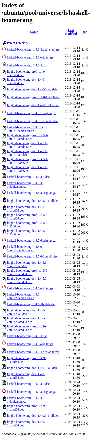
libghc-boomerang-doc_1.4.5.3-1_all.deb (33, 200)
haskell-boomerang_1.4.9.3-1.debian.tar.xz (25, 399)
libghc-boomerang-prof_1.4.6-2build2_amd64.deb (26, 328)
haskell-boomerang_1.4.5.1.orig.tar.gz (31, 113)
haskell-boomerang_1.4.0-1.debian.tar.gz (33, 49)
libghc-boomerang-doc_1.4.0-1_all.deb (32, 89)
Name (34, 32)
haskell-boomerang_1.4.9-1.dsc (27, 336)
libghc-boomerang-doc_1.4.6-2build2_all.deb (26, 312)
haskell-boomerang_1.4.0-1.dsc (27, 65)
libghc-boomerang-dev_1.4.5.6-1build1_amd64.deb (27, 280)
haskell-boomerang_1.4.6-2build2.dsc (31, 304)
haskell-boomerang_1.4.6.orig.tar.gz (30, 288)
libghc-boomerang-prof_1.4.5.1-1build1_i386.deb (27, 160)
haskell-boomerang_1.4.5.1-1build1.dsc (32, 121)
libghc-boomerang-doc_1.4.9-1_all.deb (32, 368)
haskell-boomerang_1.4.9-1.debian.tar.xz (33, 352)
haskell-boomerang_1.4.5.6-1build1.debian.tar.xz (25, 248)
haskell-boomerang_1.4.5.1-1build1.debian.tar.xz (25, 129)
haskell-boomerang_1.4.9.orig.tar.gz (30, 344)
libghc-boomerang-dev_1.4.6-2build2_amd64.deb (26, 320)
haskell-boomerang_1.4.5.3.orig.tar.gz (31, 192)
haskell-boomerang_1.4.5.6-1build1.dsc (32, 256)
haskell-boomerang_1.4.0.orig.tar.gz (30, 57)
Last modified (71, 31)
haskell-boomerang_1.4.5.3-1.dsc (28, 177)
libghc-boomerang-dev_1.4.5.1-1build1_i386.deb (27, 168)
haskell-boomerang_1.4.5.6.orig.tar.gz (31, 240)
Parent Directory (17, 43)
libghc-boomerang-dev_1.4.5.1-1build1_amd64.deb (27, 144)
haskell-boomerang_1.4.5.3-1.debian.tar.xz (25, 184)
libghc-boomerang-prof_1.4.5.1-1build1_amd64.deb (27, 137)
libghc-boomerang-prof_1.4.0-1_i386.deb (33, 97)
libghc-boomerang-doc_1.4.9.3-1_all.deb (33, 415)
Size (84, 32)
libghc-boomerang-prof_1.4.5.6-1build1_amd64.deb (27, 272)
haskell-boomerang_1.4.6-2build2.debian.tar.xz (24, 296)
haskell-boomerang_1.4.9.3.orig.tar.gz (31, 391)
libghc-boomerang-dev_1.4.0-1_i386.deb (33, 105)
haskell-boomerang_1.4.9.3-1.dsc (28, 383)
